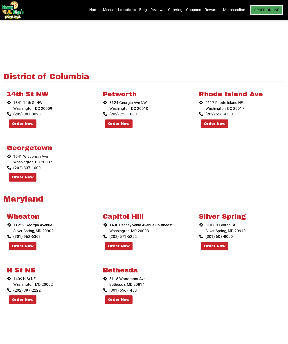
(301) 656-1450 (123, 290)
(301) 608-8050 (219, 236)
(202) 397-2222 (27, 290)
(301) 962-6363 (27, 236)
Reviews (157, 9)
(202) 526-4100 (219, 114)
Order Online (266, 10)
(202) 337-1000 (27, 168)
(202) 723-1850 (123, 114)
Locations (127, 9)
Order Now (23, 124)
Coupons (193, 9)
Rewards (212, 9)
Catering (175, 9)
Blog (143, 9)
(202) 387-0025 (27, 114)
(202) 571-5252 (123, 236)
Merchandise (234, 9)
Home (94, 9)
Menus (108, 9)
